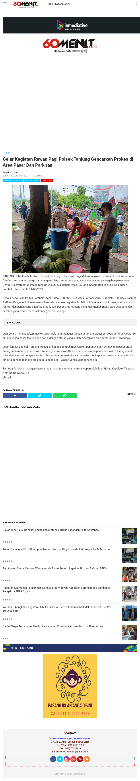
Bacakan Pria (32, 180)
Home (6, 153)
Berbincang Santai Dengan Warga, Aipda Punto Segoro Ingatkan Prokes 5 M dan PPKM (55, 568)
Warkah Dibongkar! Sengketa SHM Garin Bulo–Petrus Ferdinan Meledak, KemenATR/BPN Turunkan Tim (57, 608)
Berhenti (47, 180)
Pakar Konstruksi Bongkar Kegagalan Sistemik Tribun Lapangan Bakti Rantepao (51, 530)
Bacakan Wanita (13, 180)
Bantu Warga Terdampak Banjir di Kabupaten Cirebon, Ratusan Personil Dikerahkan (53, 626)
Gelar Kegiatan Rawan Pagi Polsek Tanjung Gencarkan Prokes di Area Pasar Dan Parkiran (68, 162)
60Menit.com (79, 774)
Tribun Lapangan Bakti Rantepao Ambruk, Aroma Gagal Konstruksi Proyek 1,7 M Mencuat (57, 549)
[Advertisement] (70, 107)
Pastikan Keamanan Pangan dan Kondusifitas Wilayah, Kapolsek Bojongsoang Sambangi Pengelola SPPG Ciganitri (56, 589)
